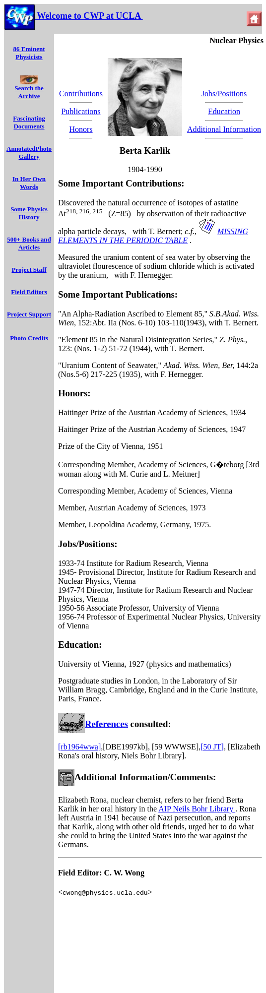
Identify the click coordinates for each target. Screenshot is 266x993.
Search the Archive (29, 89)
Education (224, 111)
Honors (80, 129)
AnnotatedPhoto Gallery (29, 152)
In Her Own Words (29, 182)
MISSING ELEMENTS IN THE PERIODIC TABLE (153, 236)
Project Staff (28, 269)
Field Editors (29, 292)
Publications (80, 111)
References (106, 723)
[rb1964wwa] (79, 747)
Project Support (29, 314)
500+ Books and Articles (29, 243)
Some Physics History (29, 213)
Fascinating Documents (29, 122)
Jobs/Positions (224, 93)
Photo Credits (29, 338)
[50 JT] (212, 747)
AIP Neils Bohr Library (196, 809)
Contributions (81, 93)
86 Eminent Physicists (29, 53)
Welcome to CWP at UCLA (89, 16)
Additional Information (224, 129)
